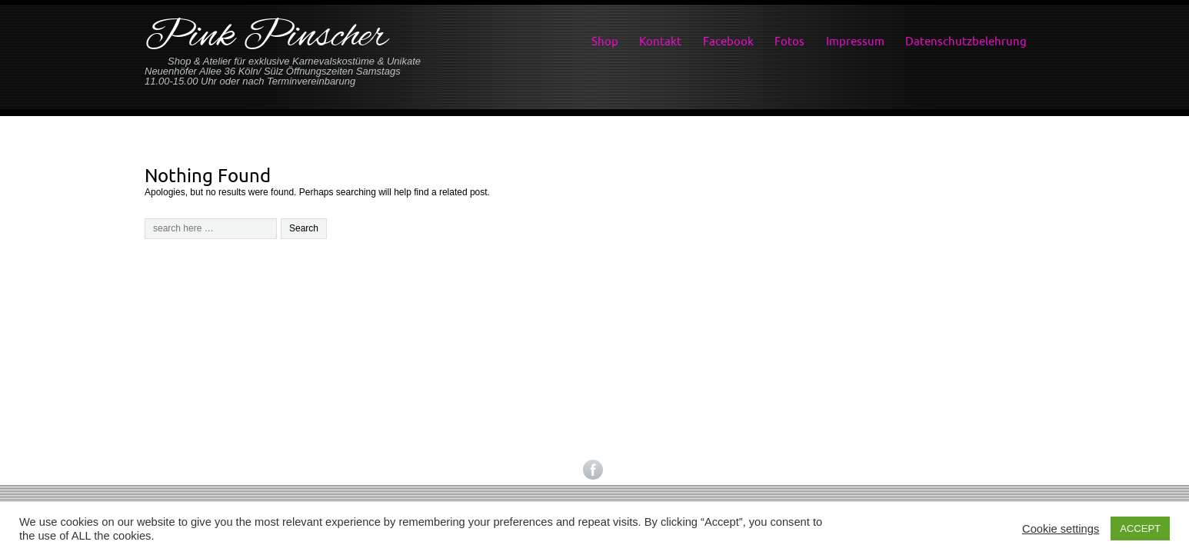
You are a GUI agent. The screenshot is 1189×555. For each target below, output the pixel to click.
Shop (604, 41)
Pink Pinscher (266, 37)
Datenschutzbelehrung (966, 41)
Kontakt (660, 41)
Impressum (855, 41)
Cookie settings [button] (1060, 529)
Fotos (789, 41)
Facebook (728, 41)
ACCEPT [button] (1140, 528)
